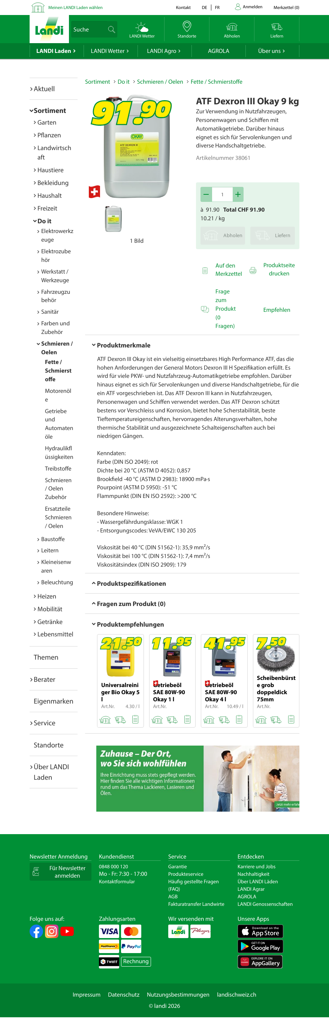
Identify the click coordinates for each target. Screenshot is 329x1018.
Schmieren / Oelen (160, 82)
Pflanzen (49, 135)
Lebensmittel (55, 634)
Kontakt (183, 8)
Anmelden (252, 7)
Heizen (46, 596)
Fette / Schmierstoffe (58, 370)
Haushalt (49, 195)
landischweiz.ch (236, 994)
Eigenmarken (53, 700)
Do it (44, 221)
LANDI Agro (161, 51)
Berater (44, 679)
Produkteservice (185, 874)
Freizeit (47, 208)
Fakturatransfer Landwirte (196, 904)
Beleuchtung (57, 582)
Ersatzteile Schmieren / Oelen (58, 517)
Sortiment (50, 110)
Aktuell (44, 88)
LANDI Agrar (251, 889)
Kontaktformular (117, 881)
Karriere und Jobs (256, 866)
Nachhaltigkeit (253, 874)
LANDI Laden (53, 51)
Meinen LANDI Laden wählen (75, 8)
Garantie (177, 866)
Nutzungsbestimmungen (178, 994)
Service (44, 722)
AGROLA (218, 51)
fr (217, 8)
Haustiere (50, 169)
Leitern (49, 550)
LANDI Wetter (108, 51)
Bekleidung (53, 182)
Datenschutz (123, 994)
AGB (173, 896)
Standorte (49, 744)
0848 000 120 (113, 866)
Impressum (86, 994)
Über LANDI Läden (258, 881)
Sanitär (50, 312)
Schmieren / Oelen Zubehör (58, 489)
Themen (46, 657)
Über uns (269, 51)
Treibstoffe (58, 468)
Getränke (50, 621)
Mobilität (49, 608)
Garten (46, 122)
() (286, 8)
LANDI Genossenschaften (265, 904)
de (204, 8)
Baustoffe (53, 539)
